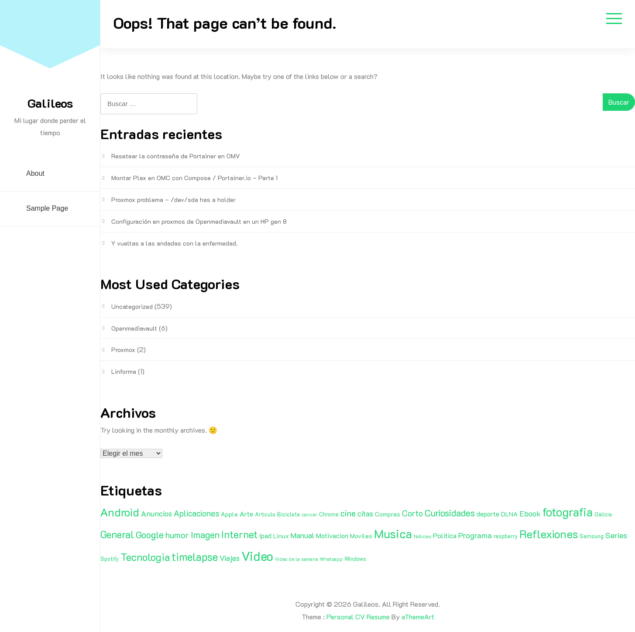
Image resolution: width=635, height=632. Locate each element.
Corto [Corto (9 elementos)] (412, 513)
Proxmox (123, 349)
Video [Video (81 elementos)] (257, 555)
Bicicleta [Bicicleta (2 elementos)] (288, 514)
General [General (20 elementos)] (117, 534)
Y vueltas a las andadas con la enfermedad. (174, 243)
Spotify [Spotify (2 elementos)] (109, 558)
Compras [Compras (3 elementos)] (387, 514)
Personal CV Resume (358, 616)
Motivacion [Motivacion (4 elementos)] (332, 535)
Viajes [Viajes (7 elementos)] (230, 558)
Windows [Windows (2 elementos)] (355, 558)
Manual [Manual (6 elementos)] (302, 535)
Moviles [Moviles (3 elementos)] (361, 536)
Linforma (123, 371)
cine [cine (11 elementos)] (348, 513)
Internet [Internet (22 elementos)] (239, 534)
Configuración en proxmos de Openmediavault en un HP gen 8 (199, 221)
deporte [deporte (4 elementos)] (488, 513)
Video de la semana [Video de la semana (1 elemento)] (296, 559)
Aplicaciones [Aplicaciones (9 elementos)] (196, 513)
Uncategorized (132, 306)
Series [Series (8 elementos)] (616, 535)
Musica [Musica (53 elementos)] (393, 533)
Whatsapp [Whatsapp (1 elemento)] (331, 559)
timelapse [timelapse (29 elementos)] (195, 557)
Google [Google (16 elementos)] (150, 534)
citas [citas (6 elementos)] (365, 513)
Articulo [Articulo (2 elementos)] (265, 514)
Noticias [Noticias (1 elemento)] (422, 536)
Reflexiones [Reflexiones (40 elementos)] (548, 533)
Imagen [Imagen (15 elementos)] (205, 534)
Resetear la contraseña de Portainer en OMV (175, 156)
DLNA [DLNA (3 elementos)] (509, 514)
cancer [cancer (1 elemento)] (309, 515)
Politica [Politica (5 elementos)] (445, 535)
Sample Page (47, 208)
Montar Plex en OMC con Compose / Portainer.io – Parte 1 (194, 178)
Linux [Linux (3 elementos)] (281, 536)
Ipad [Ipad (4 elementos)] (265, 535)
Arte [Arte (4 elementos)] (246, 513)
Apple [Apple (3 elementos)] (229, 514)
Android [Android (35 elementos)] (119, 512)
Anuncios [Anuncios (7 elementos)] (156, 513)
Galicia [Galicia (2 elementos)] (603, 514)
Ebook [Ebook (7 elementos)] (530, 513)
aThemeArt (418, 616)
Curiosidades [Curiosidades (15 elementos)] (450, 513)
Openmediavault (134, 328)
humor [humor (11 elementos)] (177, 534)
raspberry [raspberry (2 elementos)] (506, 536)
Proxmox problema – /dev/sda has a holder (173, 199)
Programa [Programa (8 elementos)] (475, 535)
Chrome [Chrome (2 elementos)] (329, 514)
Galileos (50, 103)
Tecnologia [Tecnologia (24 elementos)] (145, 557)
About (35, 173)
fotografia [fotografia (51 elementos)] (567, 511)
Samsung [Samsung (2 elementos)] (592, 536)
